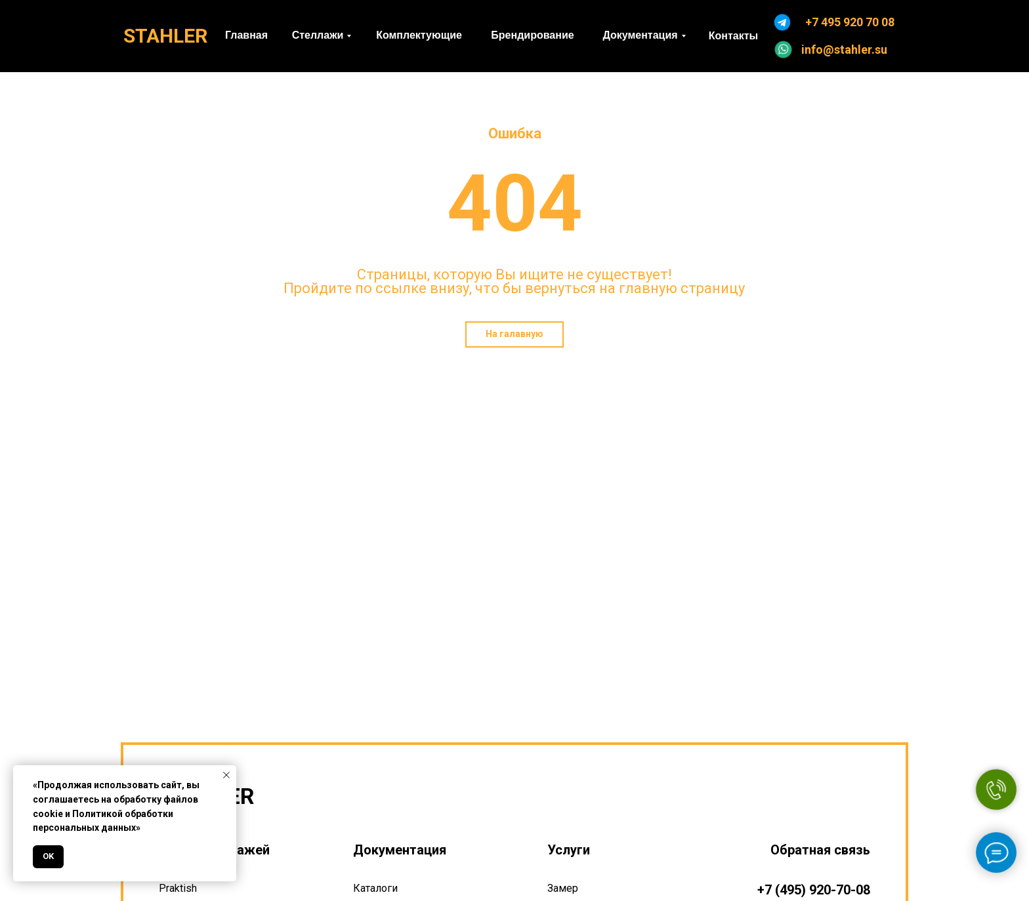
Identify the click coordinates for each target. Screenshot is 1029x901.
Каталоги (375, 888)
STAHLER (165, 35)
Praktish (178, 888)
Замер (562, 888)
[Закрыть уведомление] (226, 775)
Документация (399, 850)
